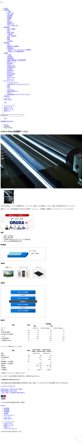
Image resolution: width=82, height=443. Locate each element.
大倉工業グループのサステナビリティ (18, 84)
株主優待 (10, 75)
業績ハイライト (11, 61)
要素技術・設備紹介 (13, 46)
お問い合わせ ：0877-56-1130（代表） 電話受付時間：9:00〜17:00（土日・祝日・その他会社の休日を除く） (13, 390)
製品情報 (6, 27)
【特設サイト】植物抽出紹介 (15, 51)
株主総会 (10, 68)
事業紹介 (10, 17)
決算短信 (10, 56)
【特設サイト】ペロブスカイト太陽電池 (19, 49)
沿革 (8, 20)
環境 (8, 86)
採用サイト (7, 110)
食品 (8, 30)
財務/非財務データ (12, 91)
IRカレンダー (11, 77)
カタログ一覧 (8, 107)
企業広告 (6, 96)
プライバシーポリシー (10, 428)
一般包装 (10, 34)
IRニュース (10, 79)
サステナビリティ (9, 80)
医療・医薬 (10, 32)
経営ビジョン (11, 65)
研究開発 (6, 42)
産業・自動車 (11, 29)
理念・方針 (10, 13)
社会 (8, 87)
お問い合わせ (8, 99)
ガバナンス (10, 89)
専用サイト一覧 (8, 109)
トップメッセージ (12, 82)
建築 (8, 37)
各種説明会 (10, 58)
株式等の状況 (11, 74)
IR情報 (6, 53)
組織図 (9, 18)
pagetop (3, 405)
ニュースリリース (9, 105)
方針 (8, 44)
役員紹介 (10, 22)
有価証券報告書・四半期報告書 (16, 60)
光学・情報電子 (11, 36)
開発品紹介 (10, 48)
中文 (5, 102)
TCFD (9, 92)
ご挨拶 (9, 11)
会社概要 (10, 15)
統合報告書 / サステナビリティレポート (19, 94)
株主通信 (10, 63)
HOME (6, 8)
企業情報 (6, 10)
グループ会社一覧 (12, 25)
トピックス (7, 97)
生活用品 (10, 41)
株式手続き (10, 70)
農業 (8, 39)
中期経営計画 (11, 67)
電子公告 (10, 72)
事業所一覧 (10, 23)
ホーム (6, 124)
